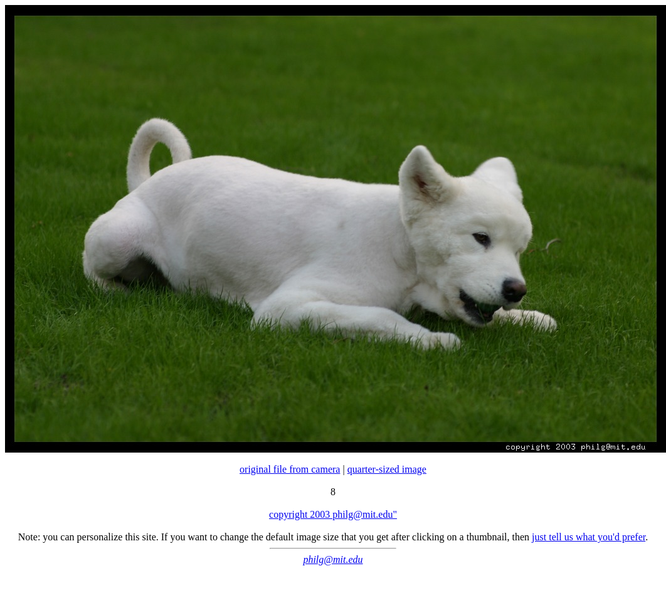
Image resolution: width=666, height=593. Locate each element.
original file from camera (290, 469)
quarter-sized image (386, 469)
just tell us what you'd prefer (588, 537)
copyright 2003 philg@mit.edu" (333, 514)
